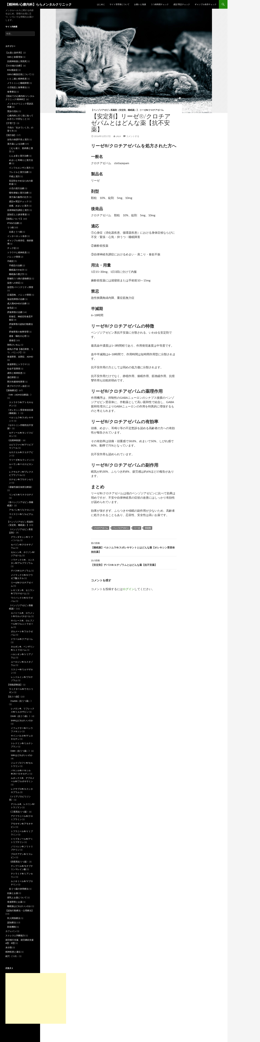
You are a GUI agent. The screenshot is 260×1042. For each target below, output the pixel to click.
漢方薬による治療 (16, 143)
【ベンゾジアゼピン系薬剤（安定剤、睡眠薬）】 (115, 110)
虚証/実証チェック (181, 4)
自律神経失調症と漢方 (18, 210)
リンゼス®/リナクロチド (21, 494)
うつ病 (10, 227)
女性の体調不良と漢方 (18, 139)
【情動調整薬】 (14, 684)
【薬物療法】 (11, 390)
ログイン (128, 589)
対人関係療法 (13, 918)
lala (118, 136)
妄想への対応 (13, 282)
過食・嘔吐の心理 (17, 336)
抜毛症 (10, 307)
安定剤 (148, 528)
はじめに (101, 4)
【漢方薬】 (10, 135)
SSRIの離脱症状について (19, 74)
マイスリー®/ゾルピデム (21, 514)
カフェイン (10, 931)
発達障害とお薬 (14, 901)
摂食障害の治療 (14, 312)
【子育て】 (10, 123)
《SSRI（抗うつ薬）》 (20, 751)
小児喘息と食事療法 (17, 87)
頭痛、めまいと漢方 (19, 205)
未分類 (8, 947)
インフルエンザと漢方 (20, 167)
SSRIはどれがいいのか (21, 755)
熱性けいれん (13, 344)
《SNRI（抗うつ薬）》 (20, 716)
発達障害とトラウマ (17, 364)
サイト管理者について (119, 4)
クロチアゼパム (101, 528)
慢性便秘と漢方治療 (19, 192)
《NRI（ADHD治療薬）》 (19, 394)
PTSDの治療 (13, 223)
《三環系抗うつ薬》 (19, 811)
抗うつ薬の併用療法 (19, 888)
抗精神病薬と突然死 (17, 61)
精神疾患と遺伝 (13, 951)
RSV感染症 (12, 70)
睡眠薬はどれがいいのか (19, 906)
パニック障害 (13, 256)
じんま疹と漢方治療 (19, 155)
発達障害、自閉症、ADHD (20, 356)
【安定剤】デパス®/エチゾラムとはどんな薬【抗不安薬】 (134, 562)
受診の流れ (12, 111)
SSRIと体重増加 (14, 57)
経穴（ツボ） (11, 956)
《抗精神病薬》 (14, 440)
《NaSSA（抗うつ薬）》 (21, 701)
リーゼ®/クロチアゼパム (152, 110)
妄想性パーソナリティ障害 (20, 287)
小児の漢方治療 (16, 188)
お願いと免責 (140, 4)
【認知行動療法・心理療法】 (19, 910)
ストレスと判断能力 (15, 935)
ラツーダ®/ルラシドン (20, 459)
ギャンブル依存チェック (205, 4)
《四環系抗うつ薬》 (19, 861)
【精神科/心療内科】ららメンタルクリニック (38, 4)
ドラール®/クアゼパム (22, 639)
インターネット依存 (17, 236)
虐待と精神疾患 (14, 373)
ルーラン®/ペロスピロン (21, 464)
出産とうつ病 (15, 231)
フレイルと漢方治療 (19, 172)
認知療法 (11, 922)
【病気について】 (14, 218)
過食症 (12, 340)
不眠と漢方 (14, 176)
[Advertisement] (35, 998)
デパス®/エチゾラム (21, 570)
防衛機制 (11, 926)
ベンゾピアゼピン (121, 528)
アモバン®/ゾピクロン (20, 509)
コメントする (132, 136)
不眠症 (10, 261)
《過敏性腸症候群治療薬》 (20, 487)
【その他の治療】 (14, 65)
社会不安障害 (13, 368)
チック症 (11, 248)
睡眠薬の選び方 (16, 274)
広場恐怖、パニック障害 (19, 294)
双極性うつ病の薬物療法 (19, 278)
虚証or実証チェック (19, 201)
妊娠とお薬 (12, 893)
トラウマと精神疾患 (17, 252)
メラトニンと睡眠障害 (18, 83)
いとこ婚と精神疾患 (17, 78)
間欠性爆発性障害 (16, 381)
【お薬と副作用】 (14, 52)
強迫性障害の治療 (16, 299)
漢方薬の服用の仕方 (19, 197)
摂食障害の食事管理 (19, 331)
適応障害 (11, 377)
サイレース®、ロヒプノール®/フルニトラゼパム (22, 623)
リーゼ (137, 528)
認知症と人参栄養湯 (17, 214)
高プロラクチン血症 (17, 386)
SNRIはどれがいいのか (22, 720)
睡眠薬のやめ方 (16, 269)
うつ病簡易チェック (160, 4)
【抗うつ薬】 (13, 696)
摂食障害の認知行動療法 (21, 324)
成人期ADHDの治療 (17, 303)
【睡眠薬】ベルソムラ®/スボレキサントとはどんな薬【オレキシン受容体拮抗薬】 (134, 547)
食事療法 (11, 91)
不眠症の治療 (15, 265)
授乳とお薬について (17, 897)
